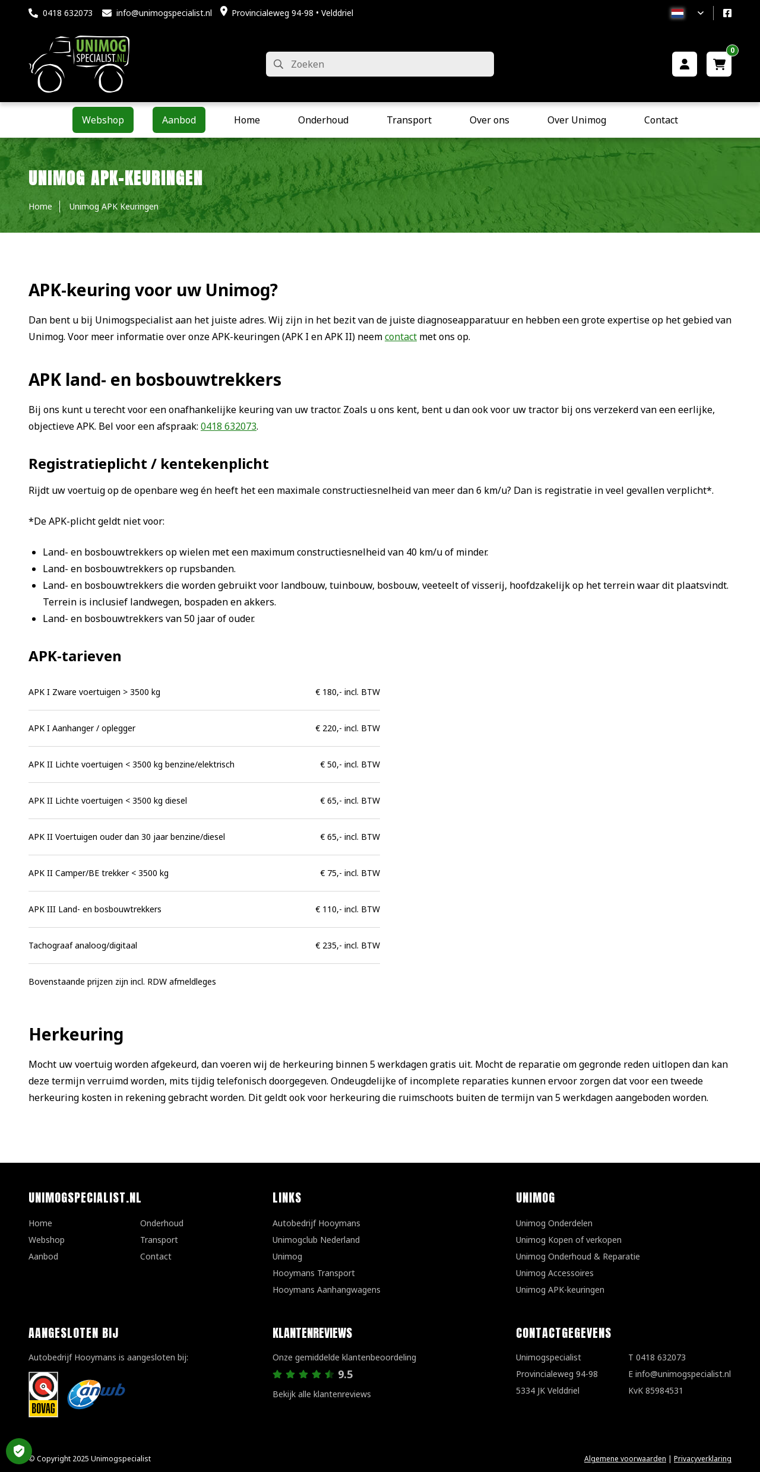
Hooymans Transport (314, 1273)
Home (40, 1223)
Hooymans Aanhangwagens (327, 1289)
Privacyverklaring (703, 1459)
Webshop (46, 1239)
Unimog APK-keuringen (560, 1289)
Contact (156, 1256)
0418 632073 (68, 12)
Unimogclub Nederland (316, 1239)
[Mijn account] (684, 64)
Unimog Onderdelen (554, 1223)
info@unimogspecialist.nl (164, 12)
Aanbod (43, 1256)
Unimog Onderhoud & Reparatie (578, 1256)
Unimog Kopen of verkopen (569, 1239)
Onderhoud (161, 1223)
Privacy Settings (19, 1451)
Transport (159, 1239)
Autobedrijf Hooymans (316, 1223)
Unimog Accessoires (555, 1273)
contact (401, 336)
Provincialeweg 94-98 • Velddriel (292, 12)
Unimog (287, 1256)
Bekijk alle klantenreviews (322, 1394)
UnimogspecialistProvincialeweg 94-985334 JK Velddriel (557, 1374)
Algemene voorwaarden (625, 1459)
